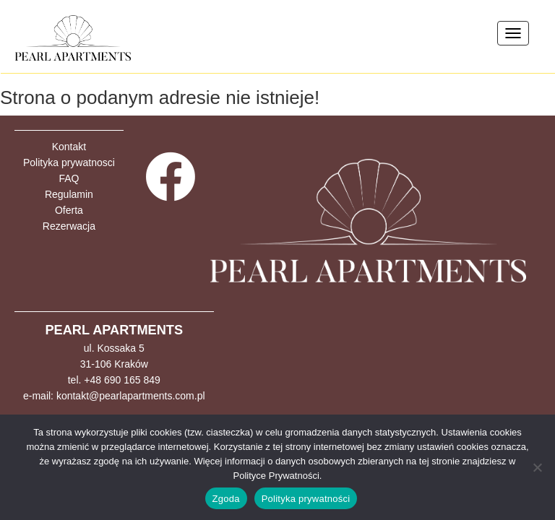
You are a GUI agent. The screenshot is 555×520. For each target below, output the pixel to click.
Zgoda (226, 498)
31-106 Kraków (114, 364)
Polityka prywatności (306, 498)
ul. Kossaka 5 (114, 348)
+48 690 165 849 (122, 380)
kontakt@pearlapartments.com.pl (130, 396)
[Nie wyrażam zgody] (537, 467)
